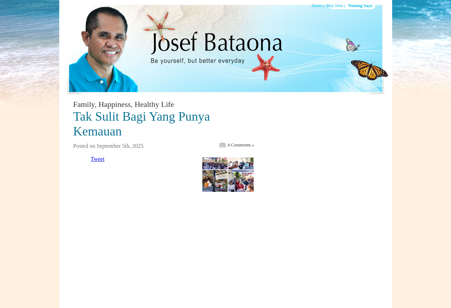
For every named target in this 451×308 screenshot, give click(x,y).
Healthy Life (154, 104)
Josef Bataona (212, 47)
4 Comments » (241, 144)
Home (316, 5)
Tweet (98, 159)
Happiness (114, 104)
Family (84, 104)
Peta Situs (335, 5)
